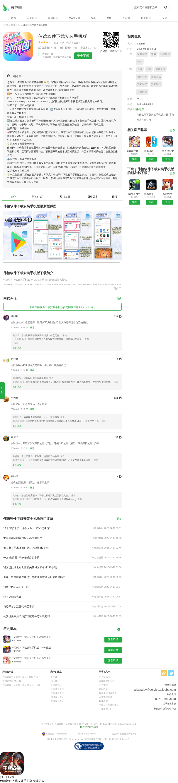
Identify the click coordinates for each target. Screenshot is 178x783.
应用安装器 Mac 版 (11, 681)
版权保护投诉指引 (108, 693)
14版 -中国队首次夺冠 (15, 586)
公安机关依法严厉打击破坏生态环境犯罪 (26, 616)
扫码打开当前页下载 (111, 51)
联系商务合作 (57, 689)
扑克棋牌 (165, 54)
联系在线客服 (169, 703)
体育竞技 (160, 69)
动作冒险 (142, 76)
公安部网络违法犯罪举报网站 (124, 734)
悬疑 (139, 69)
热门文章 (65, 196)
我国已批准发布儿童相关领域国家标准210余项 (30, 567)
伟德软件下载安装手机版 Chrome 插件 (21, 685)
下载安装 (75, 42)
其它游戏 (142, 84)
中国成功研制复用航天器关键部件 (22, 538)
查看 (134, 158)
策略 (153, 54)
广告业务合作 (57, 693)
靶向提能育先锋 (12, 596)
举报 (2, 390)
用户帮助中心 (105, 677)
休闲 (139, 61)
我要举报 (103, 701)
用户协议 (103, 685)
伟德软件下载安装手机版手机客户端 (20, 677)
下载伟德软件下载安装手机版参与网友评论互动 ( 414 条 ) (62, 307)
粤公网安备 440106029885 (56, 734)
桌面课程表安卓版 (151, 151)
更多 (117, 288)
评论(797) (37, 196)
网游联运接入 (57, 697)
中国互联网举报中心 (109, 705)
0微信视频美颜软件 (134, 151)
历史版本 (92, 196)
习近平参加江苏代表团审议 (18, 606)
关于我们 (55, 677)
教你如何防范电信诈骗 (165, 708)
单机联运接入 (57, 701)
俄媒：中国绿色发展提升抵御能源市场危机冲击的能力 (34, 577)
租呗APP (168, 194)
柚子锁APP (168, 151)
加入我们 (55, 681)
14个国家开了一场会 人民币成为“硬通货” (26, 528)
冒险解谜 (142, 91)
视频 (114, 196)
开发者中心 (56, 685)
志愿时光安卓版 (151, 194)
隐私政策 (139, 109)
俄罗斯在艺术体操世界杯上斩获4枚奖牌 (26, 547)
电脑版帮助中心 (106, 681)
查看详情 (113, 639)
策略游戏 (142, 54)
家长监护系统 (105, 697)
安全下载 (83, 55)
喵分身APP (134, 194)
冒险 (148, 69)
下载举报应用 (105, 709)
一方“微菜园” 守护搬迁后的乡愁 (21, 557)
